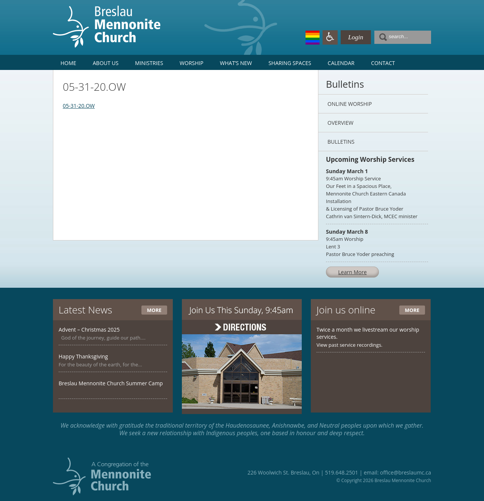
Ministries (149, 63)
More (154, 310)
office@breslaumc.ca (405, 472)
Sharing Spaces (289, 63)
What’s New (236, 63)
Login (355, 37)
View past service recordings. (349, 344)
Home (68, 63)
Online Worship (349, 103)
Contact (383, 63)
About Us (105, 63)
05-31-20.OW (79, 105)
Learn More (352, 272)
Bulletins (340, 141)
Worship (191, 63)
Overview (340, 122)
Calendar (341, 63)
